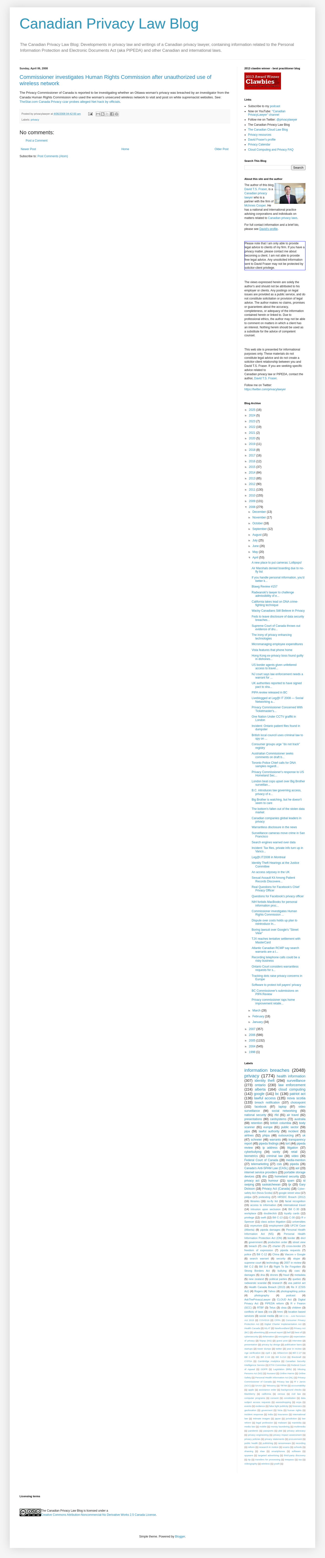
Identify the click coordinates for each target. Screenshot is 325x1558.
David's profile (268, 229)
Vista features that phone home (272, 650)
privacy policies (252, 1439)
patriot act (297, 1094)
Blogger (180, 1536)
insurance (283, 1414)
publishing (268, 1443)
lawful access (265, 1098)
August (257, 535)
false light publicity (278, 1406)
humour (273, 1180)
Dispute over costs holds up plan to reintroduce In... (274, 922)
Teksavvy (271, 1385)
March (256, 1010)
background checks (291, 1389)
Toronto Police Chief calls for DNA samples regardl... (274, 764)
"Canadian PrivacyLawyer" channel (266, 113)
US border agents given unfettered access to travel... (274, 666)
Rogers (258, 1291)
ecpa (299, 1402)
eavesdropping (283, 1402)
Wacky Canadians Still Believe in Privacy (278, 610)
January (258, 1022)
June (256, 546)
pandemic (253, 1430)
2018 (252, 450)
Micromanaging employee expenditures (277, 644)
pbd (280, 1430)
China (275, 1254)
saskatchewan (271, 1184)
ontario (260, 1085)
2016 (252, 461)
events (247, 1406)
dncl (303, 1238)
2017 (252, 455)
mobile (263, 1426)
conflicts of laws (253, 1311)
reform (251, 1447)
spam (290, 1180)
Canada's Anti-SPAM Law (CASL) (266, 1168)
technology (272, 1262)
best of (298, 1332)
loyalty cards (292, 1213)
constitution (290, 1398)
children (296, 1307)
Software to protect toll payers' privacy (276, 985)
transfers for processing (267, 1459)
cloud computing (292, 1089)
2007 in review (293, 1262)
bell (289, 1332)
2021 (252, 432)
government (255, 1242)
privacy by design (271, 1344)
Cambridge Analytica (269, 1361)
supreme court (252, 1262)
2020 (252, 438)
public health (251, 1443)
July (255, 540)
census (281, 1394)
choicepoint (298, 1102)
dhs (264, 1176)
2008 (252, 507)
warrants (275, 1139)
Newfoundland (282, 1328)
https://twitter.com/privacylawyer (265, 389)
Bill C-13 (277, 1217)
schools (298, 1447)
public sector (290, 1127)
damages (249, 1274)
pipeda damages (270, 1229)
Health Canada (252, 1328)
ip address (269, 1147)
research (277, 1282)
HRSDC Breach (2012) (291, 1197)
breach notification (267, 1102)
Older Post (221, 149)
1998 (252, 1052)
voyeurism (256, 1225)
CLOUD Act (284, 1299)
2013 (252, 478)
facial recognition (295, 1201)
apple (251, 1389)
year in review (294, 1348)
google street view (289, 1192)
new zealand (256, 1279)
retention (256, 1123)
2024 (252, 415)
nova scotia (296, 1098)
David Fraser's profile (262, 139)
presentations (253, 1119)
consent (275, 1398)
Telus (272, 1307)
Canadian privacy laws (282, 218)
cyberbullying (252, 1152)
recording (300, 1443)
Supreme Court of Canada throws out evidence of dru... (276, 627)
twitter (279, 1348)
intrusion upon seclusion (266, 1209)
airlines (249, 1135)
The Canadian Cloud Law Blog (268, 129)
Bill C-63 (265, 1357)
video (295, 1156)
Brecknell (296, 1357)
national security (255, 1115)
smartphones (278, 1451)
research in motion (269, 1447)
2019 (252, 444)
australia (299, 1119)
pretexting (264, 1197)
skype (296, 1258)
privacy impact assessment (287, 1435)
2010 (252, 495)
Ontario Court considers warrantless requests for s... (275, 968)
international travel (294, 1205)
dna (262, 1274)
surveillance (296, 1081)
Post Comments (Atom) (52, 156)
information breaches (266, 1070)
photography (261, 1295)
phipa (266, 1135)
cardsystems (278, 1119)
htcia (280, 1410)
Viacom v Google (295, 1254)
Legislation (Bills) (282, 1369)
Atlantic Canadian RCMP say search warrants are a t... (275, 949)
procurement (295, 1439)
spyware (248, 1455)
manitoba (296, 1422)
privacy (35, 119)
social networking (284, 1111)
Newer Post (28, 149)
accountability (298, 1385)
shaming (248, 1451)
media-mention (295, 1160)
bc (277, 1094)
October (258, 523)
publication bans (293, 1344)
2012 (252, 484)
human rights (295, 1410)
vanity (276, 1152)
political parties (278, 1279)
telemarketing (260, 1164)
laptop (283, 1106)
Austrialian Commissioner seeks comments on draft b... (272, 755)
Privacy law (283, 1381)
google (259, 1094)
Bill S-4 (263, 1266)
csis (279, 1164)
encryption (283, 1336)
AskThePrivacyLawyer (257, 1299)
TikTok (283, 1385)
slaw (262, 1451)
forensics (297, 1406)
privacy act (252, 1180)
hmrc (280, 1311)
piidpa (247, 1197)
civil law (296, 1394)
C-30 (292, 1217)
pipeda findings (269, 1143)
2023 (252, 421)
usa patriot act (297, 1282)
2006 (252, 1035)
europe (267, 1127)
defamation (268, 1336)
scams (286, 1447)
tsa (300, 1459)
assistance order (267, 1389)
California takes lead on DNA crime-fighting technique (275, 603)
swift (263, 1217)
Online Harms (287, 1373)
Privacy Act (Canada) (276, 1188)
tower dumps (264, 1348)
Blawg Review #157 (264, 586)
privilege (249, 1217)
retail (294, 1152)
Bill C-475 (249, 1357)
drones (274, 1274)
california (266, 1394)
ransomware (284, 1443)
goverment (266, 1410)
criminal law (274, 1156)
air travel (293, 1115)
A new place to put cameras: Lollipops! (277, 562)
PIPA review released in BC (269, 692)
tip (249, 1459)
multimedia (299, 1426)
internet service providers (260, 1172)
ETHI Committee (278, 1365)
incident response (253, 1414)
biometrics (251, 1156)
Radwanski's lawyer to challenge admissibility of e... (273, 594)
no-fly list (272, 1201)
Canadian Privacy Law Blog (109, 23)
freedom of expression (258, 1250)
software (296, 1451)
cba (264, 1246)
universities (298, 1221)
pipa (247, 1131)
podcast (275, 106)
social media (266, 1315)
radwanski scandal (255, 1282)
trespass (289, 1459)
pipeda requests (290, 1250)
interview (297, 1340)
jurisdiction (291, 1418)
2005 (252, 1040)
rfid (276, 1115)
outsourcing (285, 1135)
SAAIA (258, 1385)
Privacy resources (259, 134)
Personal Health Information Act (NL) (274, 1377)
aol (297, 1168)
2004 (252, 1046)
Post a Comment (36, 140)
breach (253, 1246)
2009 (252, 501)
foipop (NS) (266, 1340)
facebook (261, 1106)
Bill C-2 (248, 1266)
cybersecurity (251, 1336)
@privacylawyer (286, 119)
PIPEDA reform (274, 1303)
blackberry (249, 1394)
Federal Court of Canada (261, 1160)
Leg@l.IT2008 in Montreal (268, 857)
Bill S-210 (281, 1357)
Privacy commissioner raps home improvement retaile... (273, 1001)
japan (278, 1418)
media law (249, 1426)
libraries (255, 1201)
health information (291, 1076)
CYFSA (248, 1361)
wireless (265, 1463)
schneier (256, 1139)
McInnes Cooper (255, 205)
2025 (252, 410)
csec (297, 1270)
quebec (296, 1279)
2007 (252, 1029)
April (255, 557)
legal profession (264, 1422)
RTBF (260, 1307)
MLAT (267, 1328)
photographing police (293, 1291)
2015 (252, 467)
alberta (260, 1089)
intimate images (261, 1418)
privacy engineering (258, 1435)
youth (277, 1463)
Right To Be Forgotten (287, 1266)
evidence (260, 1406)
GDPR (264, 1369)
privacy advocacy (296, 1430)
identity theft (265, 1081)
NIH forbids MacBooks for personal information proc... (274, 903)
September (260, 529)
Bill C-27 (297, 1353)
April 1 (268, 1353)
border (291, 1238)
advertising (259, 1332)
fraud (286, 1274)
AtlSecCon (282, 1353)
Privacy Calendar (259, 144)
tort (287, 1143)
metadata (299, 1274)
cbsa (284, 1307)
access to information (263, 1205)
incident (293, 1131)
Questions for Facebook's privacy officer (278, 896)
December (259, 512)
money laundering (280, 1426)
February (258, 1016)
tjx (289, 1184)
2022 (252, 427)
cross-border (293, 1246)
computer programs (254, 1398)
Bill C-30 (293, 1209)
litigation (292, 1147)
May (255, 552)
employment (276, 1225)
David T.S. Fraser (255, 189)
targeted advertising (268, 1455)
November (259, 517)
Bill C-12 (262, 1254)
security (280, 1258)
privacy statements (274, 1439)
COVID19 (264, 1320)
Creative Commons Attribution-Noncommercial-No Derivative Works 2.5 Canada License (98, 1515)
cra (270, 1311)
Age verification (252, 1353)
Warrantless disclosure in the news (274, 827)
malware (282, 1422)
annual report (276, 1332)
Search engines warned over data (273, 842)
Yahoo (271, 1291)
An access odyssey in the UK (271, 872)
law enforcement (291, 1085)
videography (250, 1463)
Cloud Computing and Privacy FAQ (270, 149)
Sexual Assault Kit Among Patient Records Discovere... (273, 879)
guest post (282, 1340)
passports (268, 1430)
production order (277, 1242)
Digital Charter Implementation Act (282, 1324)
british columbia (280, 1123)
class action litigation (273, 1221)
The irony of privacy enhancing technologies (272, 636)
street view (298, 1242)
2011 (252, 489)
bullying (282, 1270)
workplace (250, 1213)
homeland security (287, 1176)
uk (303, 1135)
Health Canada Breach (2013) (267, 1287)
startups (248, 1348)
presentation (250, 1344)
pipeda (294, 1164)
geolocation (250, 1410)
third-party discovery (294, 1455)
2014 (252, 472)
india (270, 1414)
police (247, 1254)
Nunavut (271, 1373)
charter (276, 1246)
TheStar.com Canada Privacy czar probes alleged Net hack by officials (70, 101)
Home (125, 149)
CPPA (277, 1320)
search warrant (259, 1258)
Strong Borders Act (257, 1270)
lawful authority (269, 1131)
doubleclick (270, 1213)
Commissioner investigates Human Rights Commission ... (274, 912)
